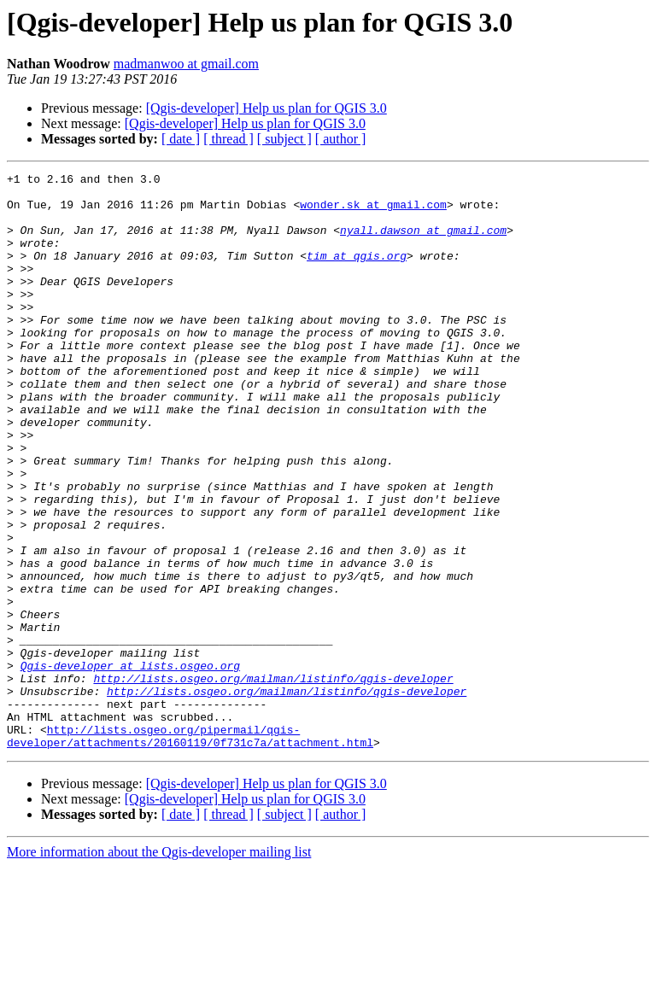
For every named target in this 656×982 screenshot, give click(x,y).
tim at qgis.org (357, 273)
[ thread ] (228, 139)
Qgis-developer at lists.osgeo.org (130, 765)
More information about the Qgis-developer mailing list (159, 967)
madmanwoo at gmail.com (186, 63)
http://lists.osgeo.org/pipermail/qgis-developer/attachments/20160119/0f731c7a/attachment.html (190, 849)
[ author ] (340, 139)
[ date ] (180, 139)
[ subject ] (284, 139)
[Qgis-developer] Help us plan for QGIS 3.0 (266, 108)
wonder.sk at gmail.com (373, 211)
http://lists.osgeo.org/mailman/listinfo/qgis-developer (273, 780)
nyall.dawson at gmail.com (423, 242)
